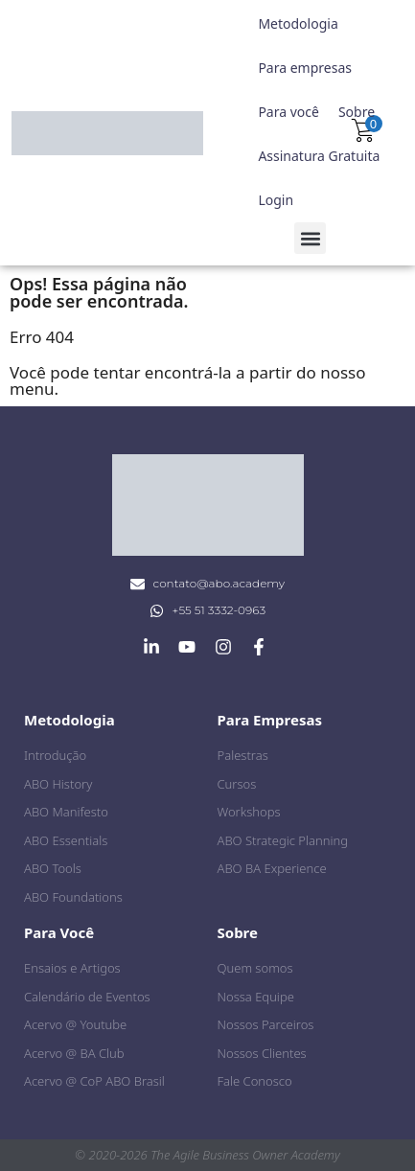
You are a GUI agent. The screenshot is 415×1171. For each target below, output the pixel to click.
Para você (288, 112)
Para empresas (305, 67)
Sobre (356, 112)
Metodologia (297, 23)
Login (275, 200)
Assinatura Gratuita (319, 156)
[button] (310, 238)
